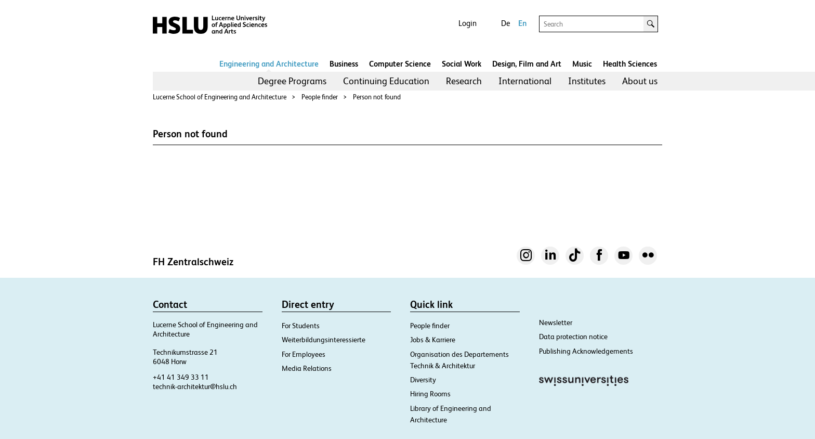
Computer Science (400, 63)
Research (464, 80)
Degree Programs (292, 80)
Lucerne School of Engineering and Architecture (219, 97)
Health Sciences (630, 63)
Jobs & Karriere (432, 339)
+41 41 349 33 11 (181, 377)
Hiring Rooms (430, 394)
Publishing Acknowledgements (586, 351)
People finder (319, 97)
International (524, 80)
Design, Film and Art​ (526, 63)
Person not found (377, 97)
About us (640, 80)
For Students (301, 325)
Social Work (461, 63)
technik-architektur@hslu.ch (195, 386)
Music (582, 63)
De (505, 23)
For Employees (303, 354)
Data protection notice (573, 336)
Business (344, 63)
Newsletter (555, 322)
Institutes (587, 80)
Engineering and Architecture (269, 63)
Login (467, 23)
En (522, 23)
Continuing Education (386, 80)
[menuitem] (292, 81)
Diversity (423, 380)
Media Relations (307, 368)
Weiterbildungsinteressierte (323, 339)
